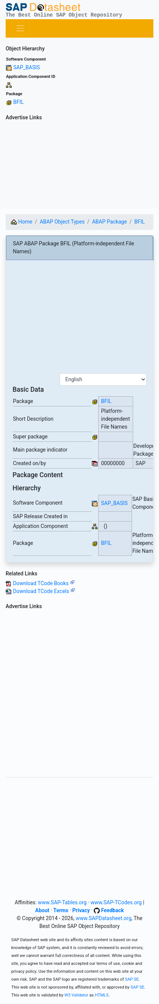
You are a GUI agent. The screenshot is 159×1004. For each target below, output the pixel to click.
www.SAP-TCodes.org (116, 902)
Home (21, 222)
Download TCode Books (43, 583)
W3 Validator (76, 995)
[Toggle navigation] (20, 28)
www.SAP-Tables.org (62, 902)
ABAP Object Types (62, 222)
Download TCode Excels (44, 591)
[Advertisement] (79, 166)
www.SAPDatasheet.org (103, 918)
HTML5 (102, 995)
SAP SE (132, 979)
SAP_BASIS (26, 67)
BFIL (18, 102)
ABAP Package (109, 222)
